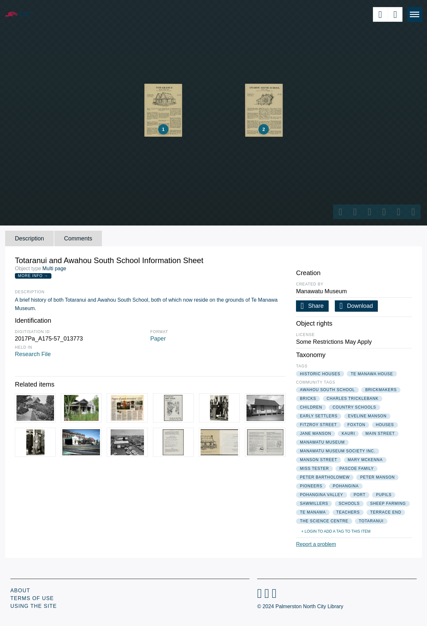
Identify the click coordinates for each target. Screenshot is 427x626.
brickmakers (381, 390)
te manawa (313, 512)
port (360, 495)
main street (380, 433)
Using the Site (33, 606)
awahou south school (327, 390)
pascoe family (356, 468)
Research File (33, 354)
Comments (78, 238)
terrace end (385, 512)
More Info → (33, 275)
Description (29, 238)
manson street (318, 460)
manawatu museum (322, 442)
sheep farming (388, 503)
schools (349, 503)
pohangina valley (321, 495)
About (20, 590)
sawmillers (314, 503)
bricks (308, 398)
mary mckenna (365, 460)
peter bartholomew (325, 477)
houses (385, 425)
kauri (348, 433)
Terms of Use (32, 598)
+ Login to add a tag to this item (335, 531)
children (311, 407)
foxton (356, 425)
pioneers (311, 486)
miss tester (314, 468)
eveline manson (367, 416)
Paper (158, 338)
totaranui (371, 521)
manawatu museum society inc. (337, 451)
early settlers (318, 416)
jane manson (315, 433)
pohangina (346, 486)
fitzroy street (318, 425)
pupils (383, 495)
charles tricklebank (352, 398)
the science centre (324, 521)
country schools (354, 407)
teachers (348, 512)
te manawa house (372, 374)
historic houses (320, 374)
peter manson (377, 477)
